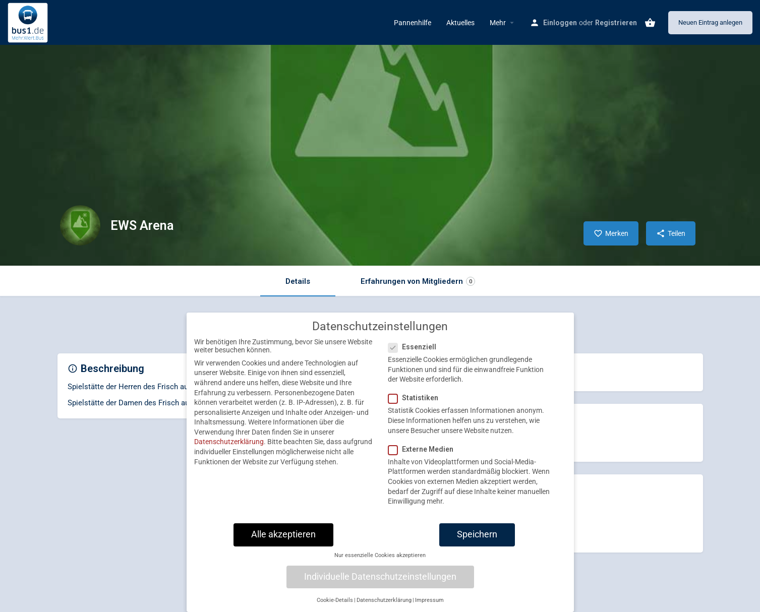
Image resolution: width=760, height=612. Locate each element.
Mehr (498, 23)
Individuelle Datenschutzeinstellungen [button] (380, 587)
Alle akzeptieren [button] (283, 544)
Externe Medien (424, 459)
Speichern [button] (477, 544)
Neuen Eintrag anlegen (710, 22)
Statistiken (416, 408)
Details (297, 281)
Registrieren (616, 23)
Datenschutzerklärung (229, 452)
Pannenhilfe (412, 23)
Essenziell (415, 357)
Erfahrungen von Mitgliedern (418, 281)
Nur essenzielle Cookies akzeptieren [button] (380, 565)
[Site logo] (29, 22)
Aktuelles (460, 23)
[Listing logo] (80, 225)
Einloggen (560, 23)
